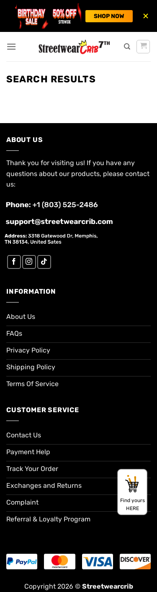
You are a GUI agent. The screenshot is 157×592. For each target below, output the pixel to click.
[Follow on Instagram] (29, 262)
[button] (11, 46)
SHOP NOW (109, 16)
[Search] (127, 47)
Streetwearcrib (107, 586)
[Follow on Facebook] (14, 262)
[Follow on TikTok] (44, 262)
